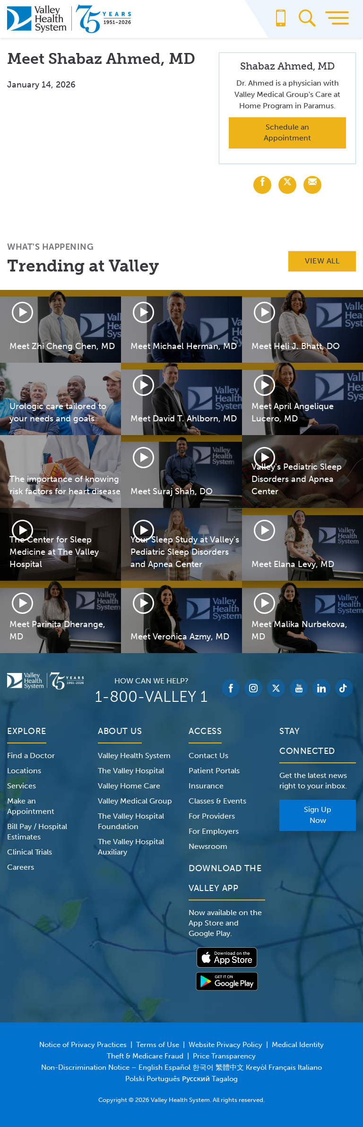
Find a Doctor (31, 755)
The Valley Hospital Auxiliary (131, 846)
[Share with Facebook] (262, 185)
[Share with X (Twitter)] (287, 185)
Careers (20, 867)
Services (21, 785)
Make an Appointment (30, 806)
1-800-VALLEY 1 (151, 697)
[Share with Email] (312, 185)
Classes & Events (217, 800)
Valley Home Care (129, 785)
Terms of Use (157, 1044)
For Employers (214, 831)
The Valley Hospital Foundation (131, 821)
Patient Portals (214, 770)
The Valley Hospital (131, 770)
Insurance (206, 785)
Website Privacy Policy (225, 1044)
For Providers (212, 816)
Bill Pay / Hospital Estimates (37, 831)
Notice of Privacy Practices (83, 1044)
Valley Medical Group (135, 800)
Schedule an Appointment (287, 132)
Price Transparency (224, 1056)
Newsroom (208, 846)
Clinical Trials (29, 851)
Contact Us (208, 755)
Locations (24, 770)
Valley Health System (134, 755)
